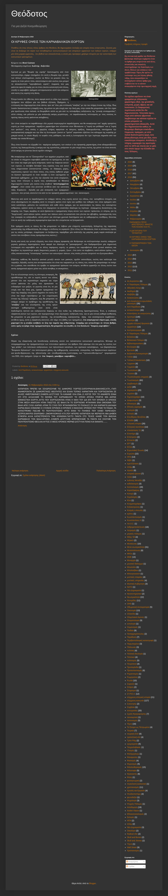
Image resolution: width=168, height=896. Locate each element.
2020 (130, 162)
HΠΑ (129, 820)
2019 (130, 166)
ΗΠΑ (129, 457)
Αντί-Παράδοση (24, 370)
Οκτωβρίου (135, 188)
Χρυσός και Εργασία (136, 790)
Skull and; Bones (134, 841)
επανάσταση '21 (134, 430)
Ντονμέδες (131, 600)
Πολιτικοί (131, 657)
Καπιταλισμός (133, 487)
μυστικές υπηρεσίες (135, 580)
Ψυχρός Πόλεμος (134, 804)
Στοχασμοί (131, 690)
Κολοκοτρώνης (133, 507)
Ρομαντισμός (132, 674)
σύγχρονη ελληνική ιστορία (138, 697)
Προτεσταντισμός (134, 670)
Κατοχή (130, 494)
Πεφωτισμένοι (133, 644)
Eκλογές (130, 817)
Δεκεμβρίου (135, 180)
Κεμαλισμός (132, 497)
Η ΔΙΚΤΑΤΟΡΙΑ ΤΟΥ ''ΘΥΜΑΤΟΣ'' (138, 232)
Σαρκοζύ (131, 684)
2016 (130, 177)
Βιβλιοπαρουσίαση (135, 343)
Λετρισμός (131, 530)
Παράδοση (131, 637)
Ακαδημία (131, 291)
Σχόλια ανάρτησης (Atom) (34, 475)
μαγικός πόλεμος (134, 534)
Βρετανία (131, 350)
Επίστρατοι (132, 437)
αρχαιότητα (48, 370)
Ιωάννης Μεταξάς (134, 480)
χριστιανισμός (133, 787)
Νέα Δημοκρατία (134, 590)
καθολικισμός (133, 484)
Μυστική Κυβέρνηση (136, 584)
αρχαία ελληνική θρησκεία (138, 323)
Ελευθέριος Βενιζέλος (136, 417)
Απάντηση (22, 426)
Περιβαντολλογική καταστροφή (140, 640)
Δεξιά (129, 387)
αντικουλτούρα (37, 370)
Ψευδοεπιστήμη (134, 794)
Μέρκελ (130, 540)
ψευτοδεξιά (132, 797)
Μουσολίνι (131, 567)
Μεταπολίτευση (133, 550)
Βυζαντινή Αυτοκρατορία (137, 353)
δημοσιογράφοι (133, 397)
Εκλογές (130, 413)
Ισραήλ (130, 470)
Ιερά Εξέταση (133, 464)
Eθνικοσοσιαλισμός (135, 814)
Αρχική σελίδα (62, 471)
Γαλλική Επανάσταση (136, 360)
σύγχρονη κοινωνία (60, 370)
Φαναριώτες (132, 757)
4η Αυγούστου (133, 281)
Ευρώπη (131, 454)
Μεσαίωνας (132, 544)
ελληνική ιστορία (134, 423)
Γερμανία (131, 367)
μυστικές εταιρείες (135, 577)
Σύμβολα (131, 707)
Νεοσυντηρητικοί (134, 594)
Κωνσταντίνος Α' (134, 520)
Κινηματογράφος (134, 504)
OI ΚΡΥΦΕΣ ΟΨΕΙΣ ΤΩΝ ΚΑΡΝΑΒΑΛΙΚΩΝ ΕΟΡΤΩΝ (143, 238)
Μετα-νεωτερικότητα (135, 547)
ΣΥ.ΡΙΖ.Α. (131, 694)
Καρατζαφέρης (133, 490)
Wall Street (132, 847)
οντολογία (131, 624)
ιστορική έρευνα (134, 473)
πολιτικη (130, 650)
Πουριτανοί (132, 664)
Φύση (129, 777)
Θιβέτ (129, 460)
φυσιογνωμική (133, 780)
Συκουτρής (131, 704)
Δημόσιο (131, 393)
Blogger (92, 883)
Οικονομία (131, 610)
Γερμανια (131, 363)
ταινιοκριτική (132, 717)
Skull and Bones (134, 837)
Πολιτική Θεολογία (135, 654)
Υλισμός (130, 750)
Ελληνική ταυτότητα (135, 427)
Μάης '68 (131, 537)
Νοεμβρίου (135, 184)
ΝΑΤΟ (129, 587)
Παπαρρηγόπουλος (135, 634)
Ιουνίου (133, 203)
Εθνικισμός (132, 404)
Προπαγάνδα (132, 667)
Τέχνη (129, 724)
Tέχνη (129, 844)
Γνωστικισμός (133, 380)
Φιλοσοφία (131, 770)
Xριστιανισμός (133, 850)
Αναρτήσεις (132, 862)
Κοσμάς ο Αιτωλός (135, 510)
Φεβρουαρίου (136, 219)
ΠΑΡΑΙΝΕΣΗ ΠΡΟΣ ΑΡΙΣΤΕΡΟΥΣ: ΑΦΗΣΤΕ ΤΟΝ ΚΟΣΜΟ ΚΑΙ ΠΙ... (141, 224)
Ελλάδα (130, 420)
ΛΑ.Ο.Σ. (130, 524)
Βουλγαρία (131, 347)
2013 (130, 263)
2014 (130, 259)
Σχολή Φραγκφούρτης (136, 714)
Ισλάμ (129, 467)
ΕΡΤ (129, 443)
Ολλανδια (131, 614)
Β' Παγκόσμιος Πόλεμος (137, 333)
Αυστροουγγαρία (134, 330)
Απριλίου (134, 211)
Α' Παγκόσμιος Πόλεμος (137, 284)
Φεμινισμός (132, 764)
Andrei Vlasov (133, 810)
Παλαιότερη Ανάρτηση (106, 471)
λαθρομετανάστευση (136, 527)
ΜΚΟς (129, 554)
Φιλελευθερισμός (134, 767)
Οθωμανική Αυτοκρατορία (138, 607)
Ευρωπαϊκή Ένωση (135, 450)
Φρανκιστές (132, 774)
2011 (130, 270)
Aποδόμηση (132, 807)
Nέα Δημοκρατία (134, 827)
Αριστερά (131, 317)
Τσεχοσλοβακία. (134, 747)
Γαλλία (130, 357)
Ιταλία (129, 477)
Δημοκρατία (132, 390)
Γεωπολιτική (132, 370)
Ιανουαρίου (135, 250)
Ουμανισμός (132, 627)
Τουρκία (130, 730)
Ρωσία (130, 680)
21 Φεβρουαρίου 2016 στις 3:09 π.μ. (44, 385)
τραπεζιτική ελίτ (134, 737)
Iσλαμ (129, 824)
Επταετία (131, 440)
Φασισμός (131, 760)
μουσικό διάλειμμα (135, 564)
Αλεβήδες (131, 294)
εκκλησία (131, 410)
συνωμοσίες (132, 710)
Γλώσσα (130, 373)
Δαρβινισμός (132, 383)
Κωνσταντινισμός (134, 517)
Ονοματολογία (133, 620)
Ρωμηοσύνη (132, 677)
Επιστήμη (131, 434)
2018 (130, 170)
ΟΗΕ (129, 604)
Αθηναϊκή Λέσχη (134, 288)
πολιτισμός (131, 660)
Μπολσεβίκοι (132, 570)
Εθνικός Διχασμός (135, 407)
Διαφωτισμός (132, 400)
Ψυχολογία (131, 800)
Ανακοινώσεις (133, 298)
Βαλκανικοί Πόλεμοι (135, 340)
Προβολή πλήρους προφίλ (136, 44)
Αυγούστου (135, 196)
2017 (130, 173)
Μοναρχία (131, 560)
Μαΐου (133, 207)
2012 (130, 266)
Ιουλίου (133, 200)
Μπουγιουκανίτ (133, 574)
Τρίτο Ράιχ (131, 740)
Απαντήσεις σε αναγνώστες (139, 313)
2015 (130, 255)
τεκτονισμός (132, 720)
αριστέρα (131, 320)
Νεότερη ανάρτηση (20, 471)
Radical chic (132, 834)
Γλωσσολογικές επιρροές (138, 377)
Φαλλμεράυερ (133, 754)
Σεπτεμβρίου (136, 192)
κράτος (130, 514)
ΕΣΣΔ (129, 447)
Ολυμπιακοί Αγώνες (135, 617)
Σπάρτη (130, 687)
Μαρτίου (134, 215)
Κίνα (129, 500)
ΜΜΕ (129, 557)
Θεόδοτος (29, 13)
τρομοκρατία (132, 744)
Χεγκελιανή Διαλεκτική (136, 784)
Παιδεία (130, 630)
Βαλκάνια (131, 337)
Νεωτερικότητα (133, 597)
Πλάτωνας (131, 647)
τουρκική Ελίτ (133, 734)
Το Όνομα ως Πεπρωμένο (138, 727)
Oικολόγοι (131, 831)
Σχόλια (130, 866)
